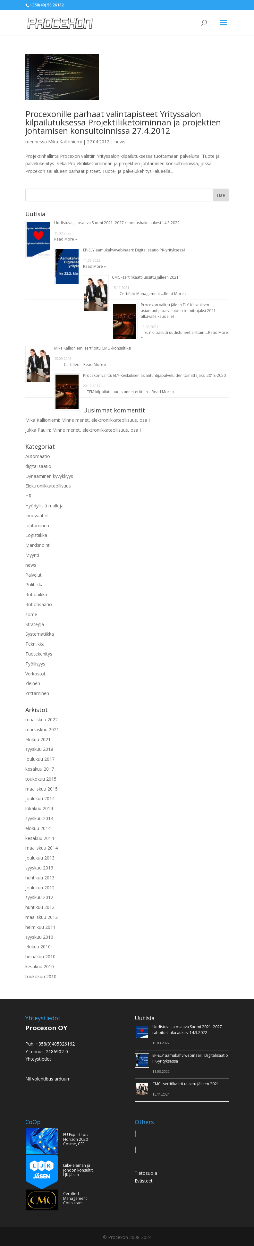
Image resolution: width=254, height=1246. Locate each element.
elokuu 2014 (38, 828)
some (31, 614)
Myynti (32, 555)
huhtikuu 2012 (40, 907)
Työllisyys (35, 664)
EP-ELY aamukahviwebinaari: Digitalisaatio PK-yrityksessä (134, 250)
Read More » (65, 239)
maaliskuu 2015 (41, 789)
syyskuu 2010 (39, 937)
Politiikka (34, 584)
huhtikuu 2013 (40, 878)
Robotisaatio (38, 604)
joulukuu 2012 (40, 888)
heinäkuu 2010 (40, 957)
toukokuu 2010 (40, 976)
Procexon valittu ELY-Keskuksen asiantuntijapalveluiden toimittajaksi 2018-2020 (154, 375)
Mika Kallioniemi (65, 142)
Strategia (34, 624)
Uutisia (145, 1018)
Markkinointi (38, 545)
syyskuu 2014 (39, 818)
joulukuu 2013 (40, 858)
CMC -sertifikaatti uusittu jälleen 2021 (145, 277)
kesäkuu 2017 (39, 769)
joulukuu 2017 (40, 759)
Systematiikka (39, 634)
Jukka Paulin (37, 430)
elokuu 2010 (38, 947)
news (119, 142)
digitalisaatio (38, 466)
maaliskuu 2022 (41, 719)
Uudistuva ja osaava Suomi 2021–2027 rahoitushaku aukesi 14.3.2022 (117, 222)
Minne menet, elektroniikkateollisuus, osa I (105, 420)
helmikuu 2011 (40, 927)
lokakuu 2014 (39, 808)
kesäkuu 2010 (39, 966)
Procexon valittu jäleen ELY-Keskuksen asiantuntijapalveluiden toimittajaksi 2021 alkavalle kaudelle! (178, 310)
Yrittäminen (37, 693)
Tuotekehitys (38, 654)
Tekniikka (35, 644)
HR (28, 496)
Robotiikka (36, 594)
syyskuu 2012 (39, 897)
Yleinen (32, 683)
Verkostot (35, 674)
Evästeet (144, 1181)
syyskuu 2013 (39, 868)
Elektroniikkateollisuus (48, 486)
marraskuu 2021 (42, 729)
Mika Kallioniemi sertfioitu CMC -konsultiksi (92, 348)
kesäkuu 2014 (39, 838)
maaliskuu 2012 (41, 917)
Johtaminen (37, 525)
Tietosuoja (146, 1173)
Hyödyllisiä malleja (44, 506)
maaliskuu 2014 (41, 848)
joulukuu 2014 (40, 798)
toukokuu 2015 (40, 779)
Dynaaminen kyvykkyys (49, 476)
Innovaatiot (37, 516)
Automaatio (37, 456)
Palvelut (33, 575)
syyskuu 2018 (39, 749)
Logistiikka (36, 535)
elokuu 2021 (38, 739)
